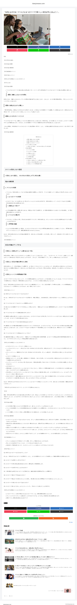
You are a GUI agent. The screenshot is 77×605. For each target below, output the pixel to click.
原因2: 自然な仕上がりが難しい (33, 138)
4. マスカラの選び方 (31, 153)
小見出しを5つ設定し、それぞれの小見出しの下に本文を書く (39, 143)
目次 (37, 133)
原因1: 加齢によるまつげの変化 (33, 136)
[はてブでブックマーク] (32, 47)
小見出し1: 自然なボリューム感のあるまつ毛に (36, 158)
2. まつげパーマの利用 (31, 149)
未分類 (5, 501)
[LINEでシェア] (56, 47)
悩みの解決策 (28, 145)
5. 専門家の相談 (30, 154)
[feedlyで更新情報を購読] (37, 517)
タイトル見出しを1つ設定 (31, 141)
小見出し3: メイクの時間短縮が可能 (34, 162)
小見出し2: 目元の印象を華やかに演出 (35, 160)
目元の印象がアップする (31, 156)
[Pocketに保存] (44, 47)
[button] (67, 47)
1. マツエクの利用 (30, 147)
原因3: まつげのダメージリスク (33, 140)
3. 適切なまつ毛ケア (31, 151)
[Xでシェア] (9, 47)
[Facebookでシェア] (21, 47)
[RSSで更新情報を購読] (40, 517)
